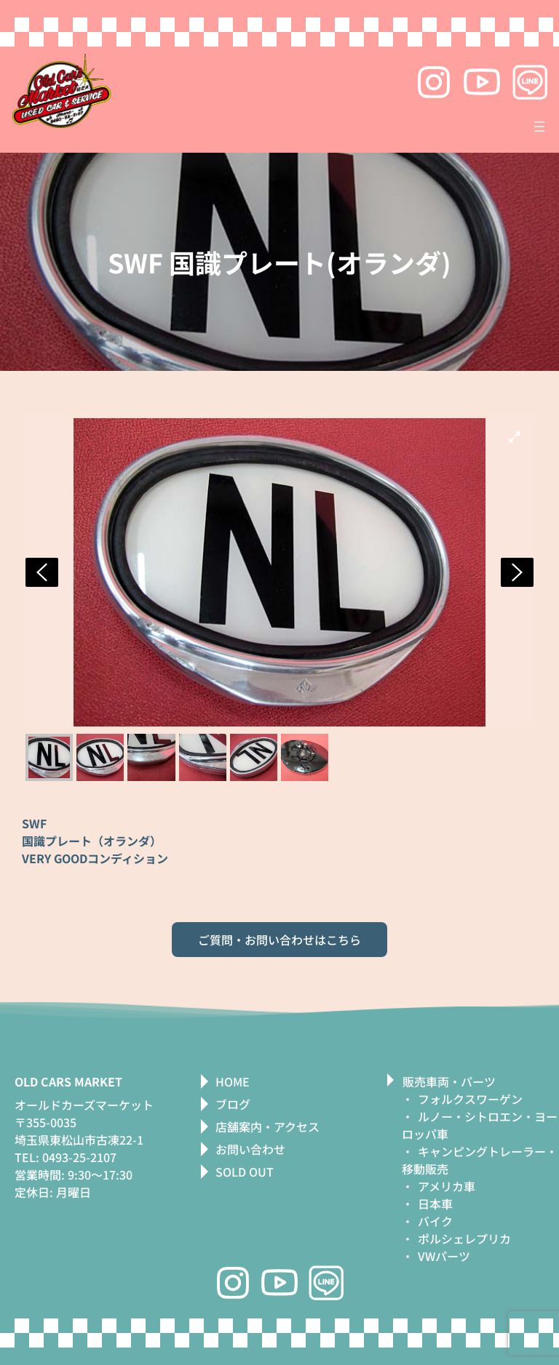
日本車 (435, 1203)
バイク (435, 1221)
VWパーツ (444, 1256)
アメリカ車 (446, 1186)
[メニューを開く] (539, 126)
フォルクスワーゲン (470, 1099)
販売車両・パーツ (449, 1081)
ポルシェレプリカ (464, 1238)
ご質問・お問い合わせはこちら (279, 939)
